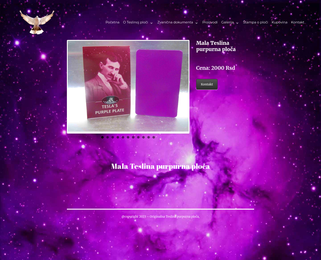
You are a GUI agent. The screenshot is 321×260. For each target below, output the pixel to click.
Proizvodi (210, 22)
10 (148, 136)
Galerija (227, 22)
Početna (112, 22)
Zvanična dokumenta (175, 22)
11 (153, 136)
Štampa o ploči (255, 22)
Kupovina (280, 22)
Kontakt (298, 22)
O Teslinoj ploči (135, 22)
